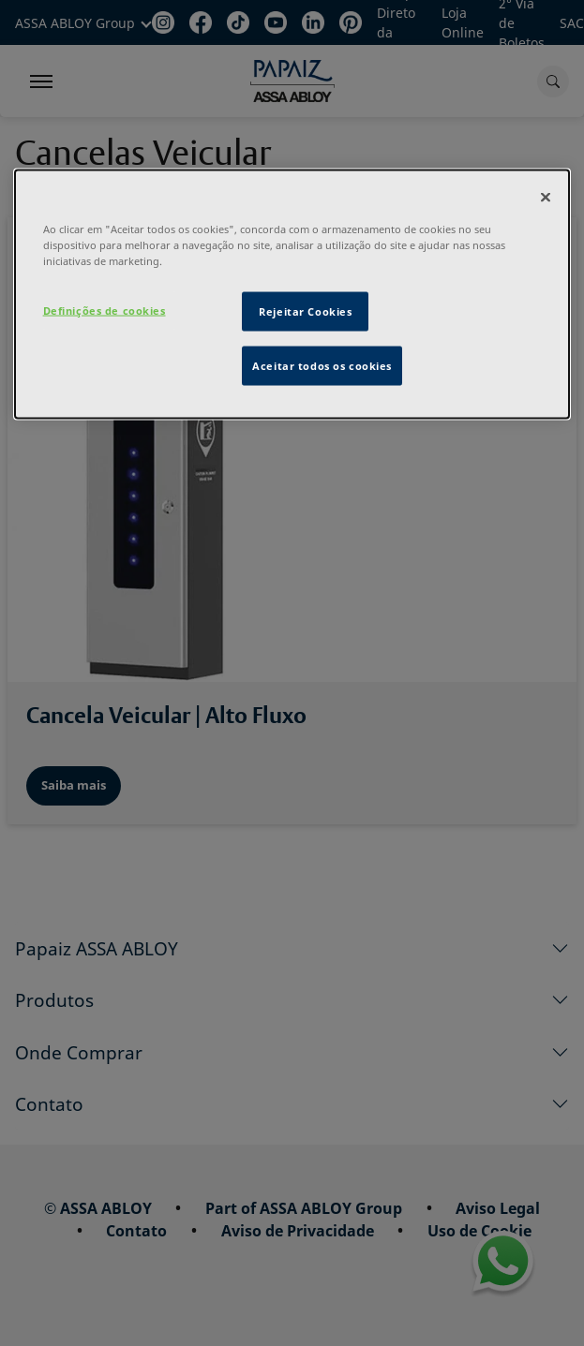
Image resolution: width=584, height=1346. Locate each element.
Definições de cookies (104, 310)
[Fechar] (545, 196)
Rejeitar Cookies (305, 310)
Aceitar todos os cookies (322, 365)
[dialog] (292, 294)
